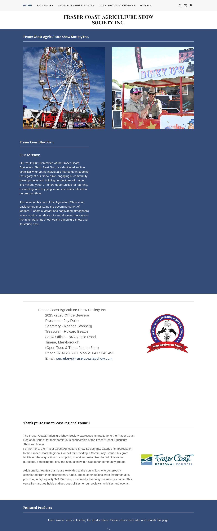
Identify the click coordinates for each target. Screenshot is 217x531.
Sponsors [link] (45, 5)
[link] (185, 5)
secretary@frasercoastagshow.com (84, 358)
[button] (146, 5)
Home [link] (27, 5)
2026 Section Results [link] (117, 5)
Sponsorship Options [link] (76, 5)
